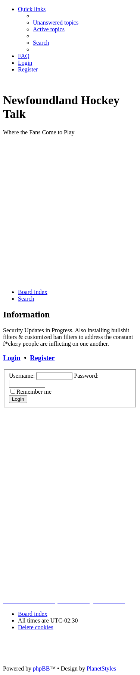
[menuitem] (55, 22)
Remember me (34, 391)
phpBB (41, 668)
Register (42, 358)
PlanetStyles (101, 668)
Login (12, 358)
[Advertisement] (70, 211)
